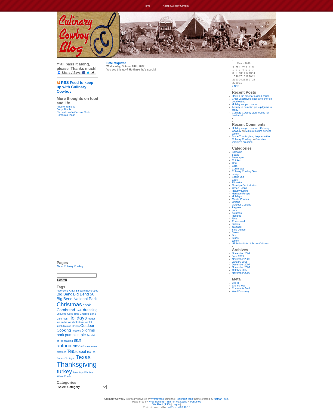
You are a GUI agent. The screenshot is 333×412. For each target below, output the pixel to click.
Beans (235, 154)
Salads (236, 224)
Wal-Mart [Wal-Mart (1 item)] (89, 372)
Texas (235, 238)
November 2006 (241, 272)
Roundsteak (239, 221)
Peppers (236, 207)
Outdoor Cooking (241, 204)
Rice (234, 218)
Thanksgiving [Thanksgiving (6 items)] (77, 364)
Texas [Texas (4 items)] (83, 357)
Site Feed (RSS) (161, 404)
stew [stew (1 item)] (87, 346)
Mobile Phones (240, 199)
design (235, 174)
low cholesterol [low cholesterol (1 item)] (76, 322)
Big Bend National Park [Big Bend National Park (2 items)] (77, 299)
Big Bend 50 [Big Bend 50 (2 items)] (83, 294)
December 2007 (241, 264)
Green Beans (239, 188)
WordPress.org (240, 291)
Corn (234, 165)
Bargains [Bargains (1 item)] (81, 290)
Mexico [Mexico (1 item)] (67, 326)
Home (147, 5)
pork (234, 210)
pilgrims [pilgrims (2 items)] (88, 330)
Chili (234, 163)
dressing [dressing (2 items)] (90, 310)
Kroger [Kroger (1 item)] (91, 318)
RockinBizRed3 (184, 398)
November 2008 (241, 259)
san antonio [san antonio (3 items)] (69, 342)
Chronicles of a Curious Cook (73, 112)
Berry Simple (64, 109)
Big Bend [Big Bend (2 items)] (64, 294)
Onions (236, 201)
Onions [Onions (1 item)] (76, 326)
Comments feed (241, 288)
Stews (235, 232)
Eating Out (238, 176)
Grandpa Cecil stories (244, 185)
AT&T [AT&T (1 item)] (72, 290)
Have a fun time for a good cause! (251, 96)
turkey (235, 240)
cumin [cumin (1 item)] (79, 310)
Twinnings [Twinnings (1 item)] (78, 372)
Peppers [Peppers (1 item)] (76, 330)
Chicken (236, 160)
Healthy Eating (240, 190)
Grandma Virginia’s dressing (249, 140)
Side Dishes (239, 229)
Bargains (237, 152)
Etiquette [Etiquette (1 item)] (61, 313)
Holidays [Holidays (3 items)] (77, 317)
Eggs (235, 179)
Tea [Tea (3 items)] (71, 351)
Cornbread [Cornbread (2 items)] (66, 310)
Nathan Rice (221, 398)
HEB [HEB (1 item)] (65, 318)
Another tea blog (66, 106)
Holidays (237, 196)
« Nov (235, 86)
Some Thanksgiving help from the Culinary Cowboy (251, 138)
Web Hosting (156, 401)
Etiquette (237, 182)
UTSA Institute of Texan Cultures (250, 243)
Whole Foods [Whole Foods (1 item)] (64, 376)
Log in (235, 282)
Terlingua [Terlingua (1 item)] (70, 358)
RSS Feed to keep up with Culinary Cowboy (75, 86)
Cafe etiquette (116, 63)
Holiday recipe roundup (245, 104)
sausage (237, 226)
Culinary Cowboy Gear (245, 171)
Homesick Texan (66, 115)
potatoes (237, 213)
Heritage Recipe (241, 193)
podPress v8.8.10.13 (178, 407)
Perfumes (195, 401)
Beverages (238, 157)
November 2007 (241, 267)
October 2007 (239, 270)
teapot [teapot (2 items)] (80, 351)
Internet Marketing (177, 401)
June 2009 (238, 256)
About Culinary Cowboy (176, 5)
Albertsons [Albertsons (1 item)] (62, 290)
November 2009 (241, 253)
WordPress (157, 398)
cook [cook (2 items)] (87, 305)
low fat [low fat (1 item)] (88, 322)
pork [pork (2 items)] (60, 335)
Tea (234, 235)
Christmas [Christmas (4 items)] (69, 304)
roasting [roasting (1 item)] (68, 340)
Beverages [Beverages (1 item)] (92, 290)
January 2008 (239, 261)
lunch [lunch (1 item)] (59, 326)
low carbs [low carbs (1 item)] (62, 322)
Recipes (236, 215)
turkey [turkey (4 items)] (64, 371)
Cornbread (238, 168)
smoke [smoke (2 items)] (78, 346)
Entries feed (239, 285)
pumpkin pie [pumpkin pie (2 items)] (75, 335)
